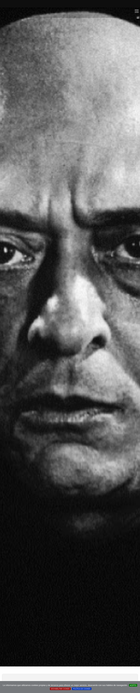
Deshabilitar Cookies (60, 689)
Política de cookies (81, 689)
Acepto (133, 685)
